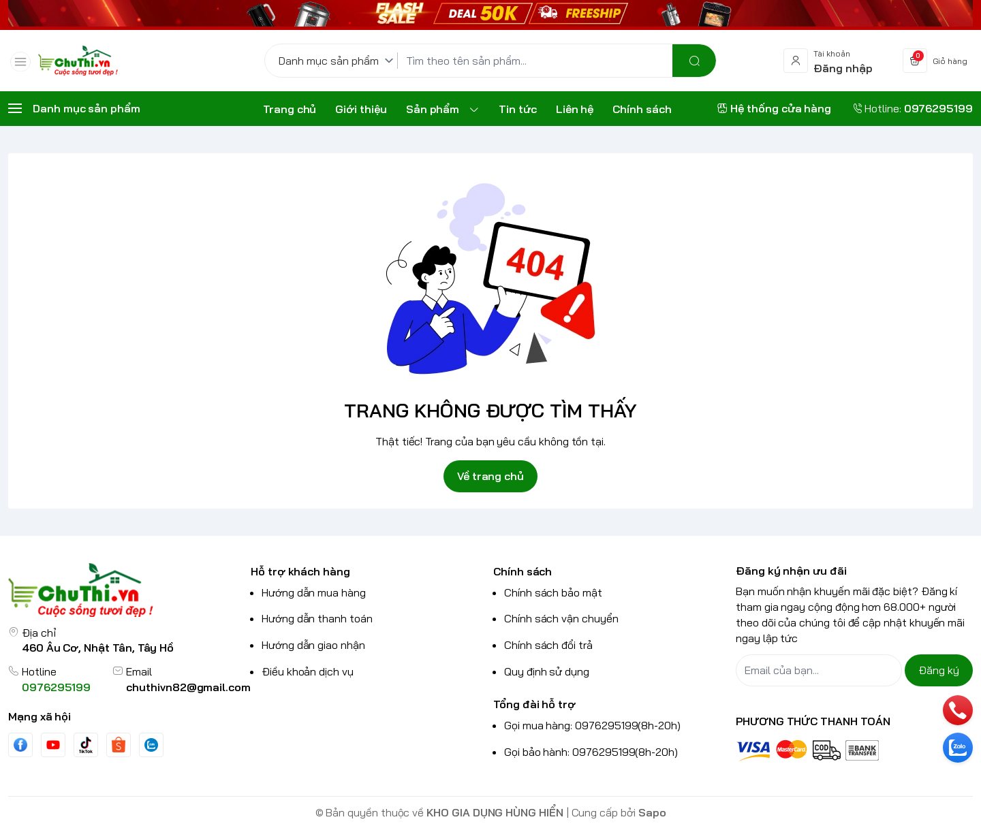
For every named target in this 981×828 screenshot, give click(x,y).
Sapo (652, 812)
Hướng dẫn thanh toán (317, 618)
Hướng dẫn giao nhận (313, 645)
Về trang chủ (490, 476)
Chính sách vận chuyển (561, 618)
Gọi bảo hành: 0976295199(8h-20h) (591, 752)
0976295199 (56, 687)
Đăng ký (938, 670)
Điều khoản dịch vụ (308, 671)
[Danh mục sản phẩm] (338, 60)
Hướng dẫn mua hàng (314, 592)
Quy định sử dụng (546, 671)
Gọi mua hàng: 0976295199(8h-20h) (592, 725)
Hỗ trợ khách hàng (300, 571)
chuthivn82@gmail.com (188, 687)
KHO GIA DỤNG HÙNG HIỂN (494, 812)
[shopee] (118, 744)
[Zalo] (151, 745)
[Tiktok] (86, 744)
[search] (694, 60)
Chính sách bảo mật (553, 592)
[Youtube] (53, 745)
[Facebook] (20, 744)
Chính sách (522, 571)
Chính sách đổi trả (548, 645)
